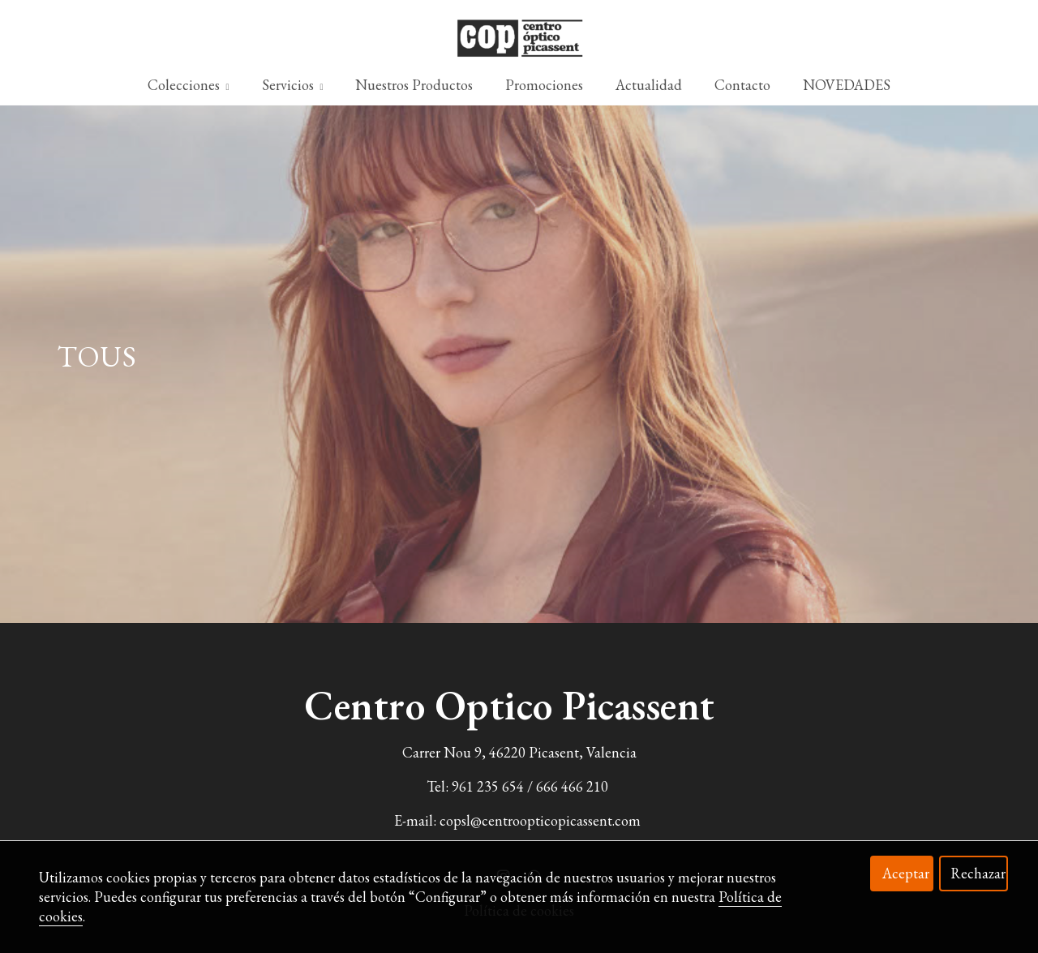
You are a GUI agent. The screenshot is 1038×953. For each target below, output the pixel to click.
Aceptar (905, 873)
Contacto (742, 84)
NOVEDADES (846, 84)
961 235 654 (488, 786)
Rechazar (978, 873)
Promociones (544, 84)
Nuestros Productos (414, 84)
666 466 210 (572, 786)
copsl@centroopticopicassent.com (540, 820)
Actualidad (649, 84)
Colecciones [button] (188, 84)
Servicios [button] (293, 84)
